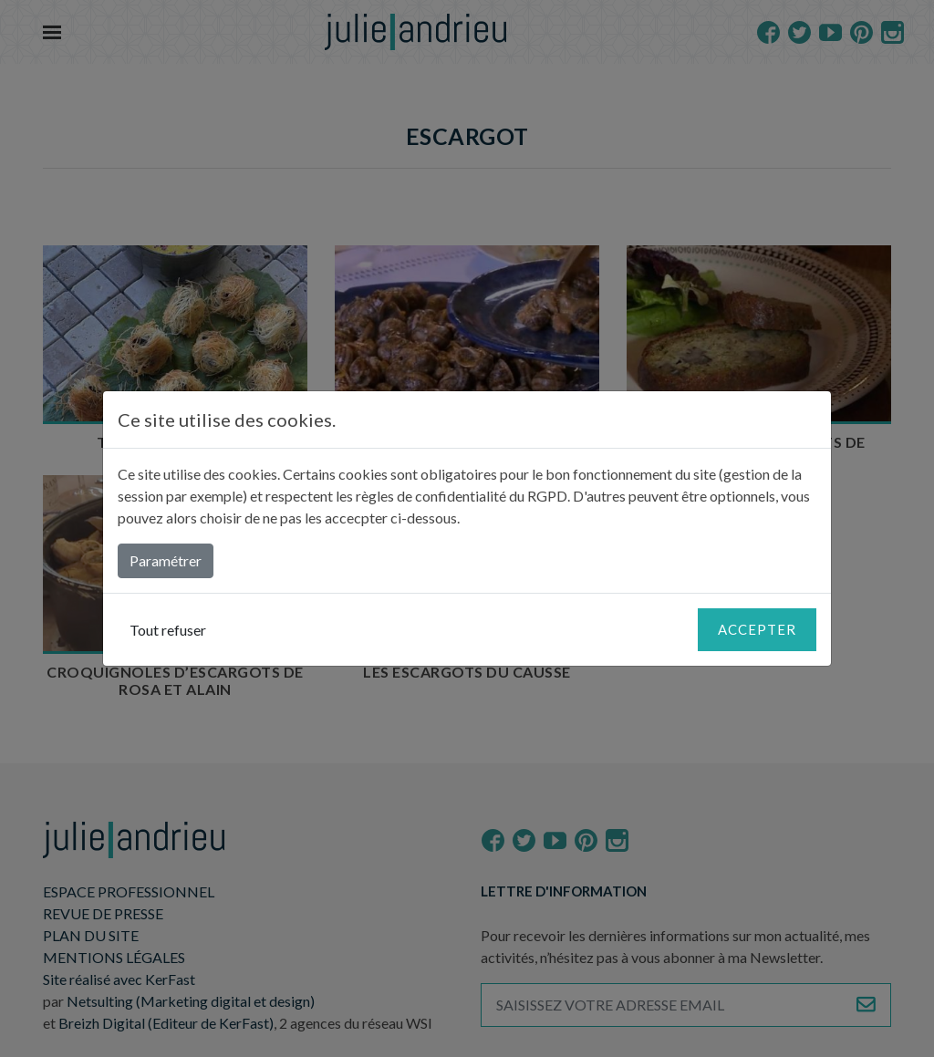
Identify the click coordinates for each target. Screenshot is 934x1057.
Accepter (757, 629)
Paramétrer (166, 560)
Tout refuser (168, 629)
